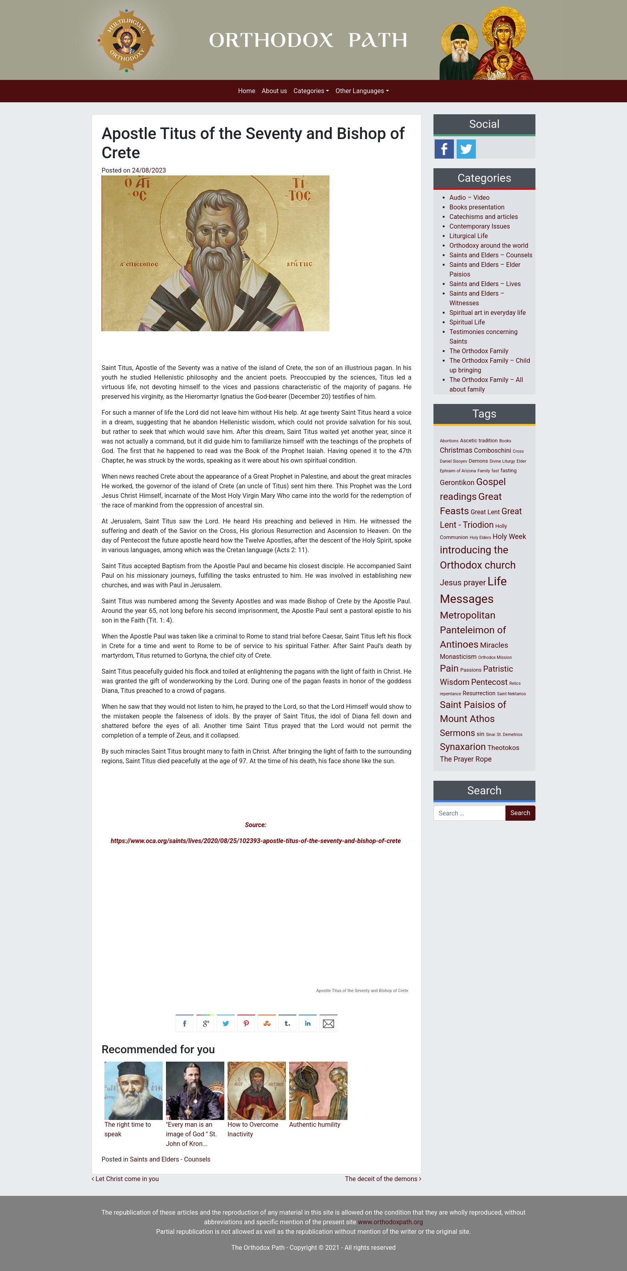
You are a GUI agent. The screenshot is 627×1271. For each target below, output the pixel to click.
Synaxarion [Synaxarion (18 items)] (463, 746)
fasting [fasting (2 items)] (509, 470)
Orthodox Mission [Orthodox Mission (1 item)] (495, 657)
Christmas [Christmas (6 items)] (456, 450)
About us (274, 91)
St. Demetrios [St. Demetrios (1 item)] (509, 734)
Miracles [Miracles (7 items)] (494, 645)
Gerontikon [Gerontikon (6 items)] (457, 482)
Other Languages (359, 91)
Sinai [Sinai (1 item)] (490, 734)
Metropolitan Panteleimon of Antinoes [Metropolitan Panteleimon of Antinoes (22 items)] (473, 629)
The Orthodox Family (478, 351)
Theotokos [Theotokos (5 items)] (503, 748)
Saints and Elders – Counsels (491, 255)
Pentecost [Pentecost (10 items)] (489, 682)
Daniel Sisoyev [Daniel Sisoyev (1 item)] (453, 461)
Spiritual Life (467, 322)
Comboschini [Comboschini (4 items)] (492, 450)
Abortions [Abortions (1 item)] (449, 441)
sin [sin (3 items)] (480, 734)
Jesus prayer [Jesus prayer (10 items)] (463, 582)
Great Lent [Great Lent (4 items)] (485, 512)
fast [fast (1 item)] (495, 470)
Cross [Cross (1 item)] (518, 451)
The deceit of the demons (383, 1179)
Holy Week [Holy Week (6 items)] (509, 536)
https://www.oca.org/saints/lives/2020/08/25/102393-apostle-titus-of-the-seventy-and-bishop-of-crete (256, 841)
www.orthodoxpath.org (390, 1222)
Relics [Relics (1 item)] (515, 683)
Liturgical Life (468, 236)
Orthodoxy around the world (488, 245)
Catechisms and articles (483, 217)
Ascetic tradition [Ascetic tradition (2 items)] (478, 441)
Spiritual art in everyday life (487, 312)
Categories (309, 91)
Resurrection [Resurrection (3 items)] (479, 693)
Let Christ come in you (125, 1179)
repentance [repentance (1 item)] (450, 693)
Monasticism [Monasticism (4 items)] (458, 656)
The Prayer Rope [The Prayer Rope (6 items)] (466, 759)
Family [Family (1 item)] (483, 470)
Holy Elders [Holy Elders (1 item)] (480, 537)
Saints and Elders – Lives (485, 284)
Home (246, 91)
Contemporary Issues (479, 226)
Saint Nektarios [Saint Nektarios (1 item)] (511, 693)
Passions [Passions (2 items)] (470, 670)
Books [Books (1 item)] (505, 441)
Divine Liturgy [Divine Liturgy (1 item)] (502, 461)
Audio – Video (469, 197)
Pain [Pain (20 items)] (449, 668)
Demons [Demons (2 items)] (478, 461)
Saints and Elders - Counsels (170, 1159)
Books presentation (477, 207)
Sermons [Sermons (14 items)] (457, 733)
